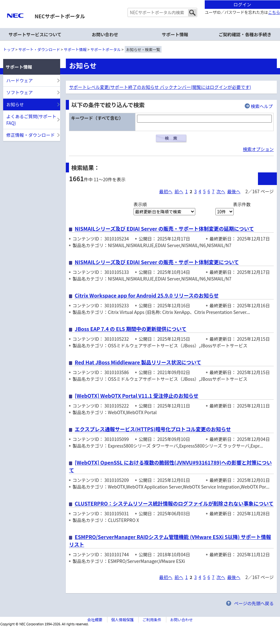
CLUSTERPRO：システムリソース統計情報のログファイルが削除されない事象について (174, 503)
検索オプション (258, 149)
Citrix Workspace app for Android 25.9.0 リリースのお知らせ (147, 295)
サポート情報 (75, 49)
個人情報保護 (122, 619)
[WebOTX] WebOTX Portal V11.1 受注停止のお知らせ (136, 395)
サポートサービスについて (35, 34)
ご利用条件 (151, 619)
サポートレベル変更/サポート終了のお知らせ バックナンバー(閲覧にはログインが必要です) (160, 87)
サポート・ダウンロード (39, 49)
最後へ (233, 191)
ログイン (242, 4)
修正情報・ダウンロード (30, 135)
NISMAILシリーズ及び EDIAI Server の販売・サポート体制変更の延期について (164, 228)
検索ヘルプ (262, 106)
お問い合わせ (105, 34)
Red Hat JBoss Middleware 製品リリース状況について (138, 362)
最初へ (166, 191)
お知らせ (15, 104)
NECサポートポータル (60, 16)
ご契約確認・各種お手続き (245, 34)
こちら (274, 12)
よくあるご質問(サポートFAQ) (31, 119)
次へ (220, 191)
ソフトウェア (19, 92)
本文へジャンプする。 (140, 0)
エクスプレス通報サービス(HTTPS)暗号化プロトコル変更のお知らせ (153, 429)
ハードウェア (19, 80)
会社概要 (94, 619)
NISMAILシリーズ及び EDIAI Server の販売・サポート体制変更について (157, 262)
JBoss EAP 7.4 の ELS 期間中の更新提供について (130, 329)
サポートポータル (105, 49)
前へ (178, 191)
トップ (8, 49)
